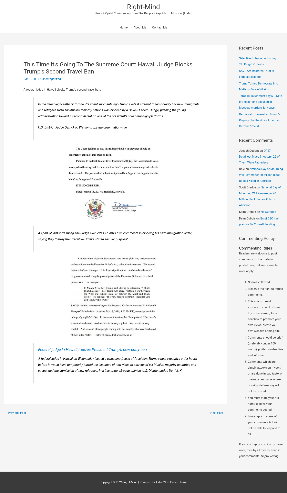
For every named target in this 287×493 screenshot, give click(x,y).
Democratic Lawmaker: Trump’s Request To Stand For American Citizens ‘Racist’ (259, 120)
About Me (140, 27)
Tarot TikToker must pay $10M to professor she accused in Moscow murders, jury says (260, 101)
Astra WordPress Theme (171, 482)
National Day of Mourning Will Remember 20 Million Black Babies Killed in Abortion (261, 175)
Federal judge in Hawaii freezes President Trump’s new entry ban (92, 349)
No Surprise (268, 212)
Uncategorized (51, 79)
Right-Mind (143, 7)
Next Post (218, 413)
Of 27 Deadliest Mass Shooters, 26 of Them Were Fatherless (259, 156)
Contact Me (159, 27)
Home (124, 27)
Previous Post (15, 413)
